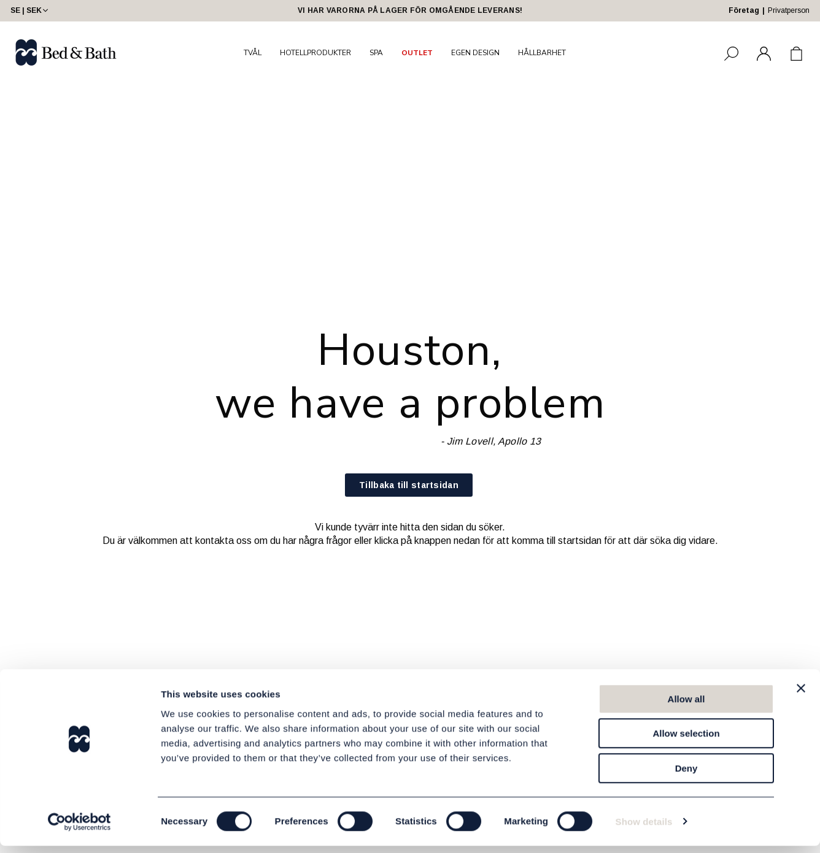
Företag (744, 10)
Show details (644, 829)
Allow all (686, 706)
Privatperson (789, 10)
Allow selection (685, 741)
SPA (376, 53)
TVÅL (252, 53)
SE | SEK (30, 10)
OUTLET (417, 53)
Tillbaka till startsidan (408, 485)
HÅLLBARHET (542, 53)
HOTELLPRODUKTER (315, 53)
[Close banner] (801, 695)
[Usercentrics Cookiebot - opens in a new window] (79, 829)
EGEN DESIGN (475, 53)
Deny (686, 775)
